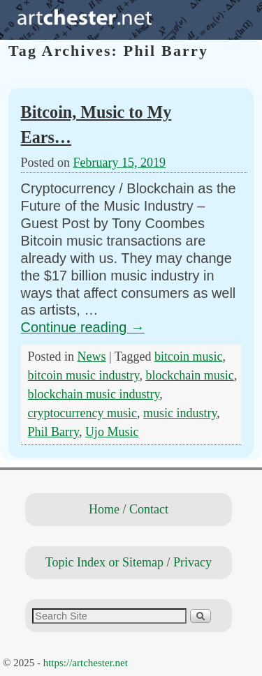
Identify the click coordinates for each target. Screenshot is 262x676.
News (92, 356)
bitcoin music (188, 356)
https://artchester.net (85, 662)
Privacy (192, 562)
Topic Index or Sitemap (104, 562)
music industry (180, 413)
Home (104, 509)
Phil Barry (53, 432)
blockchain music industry (94, 394)
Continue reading (83, 327)
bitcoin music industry (84, 375)
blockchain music (189, 375)
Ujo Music (112, 432)
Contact (148, 509)
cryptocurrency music (82, 413)
